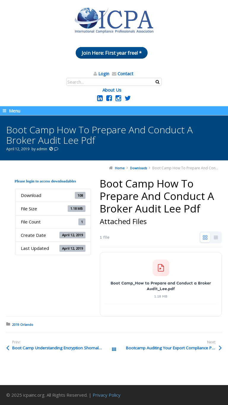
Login (103, 73)
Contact (125, 73)
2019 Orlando (22, 324)
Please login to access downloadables (45, 181)
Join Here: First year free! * (112, 52)
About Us (111, 90)
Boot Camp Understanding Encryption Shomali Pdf (59, 348)
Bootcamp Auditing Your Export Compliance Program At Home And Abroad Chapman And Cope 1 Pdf (174, 348)
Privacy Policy (107, 395)
